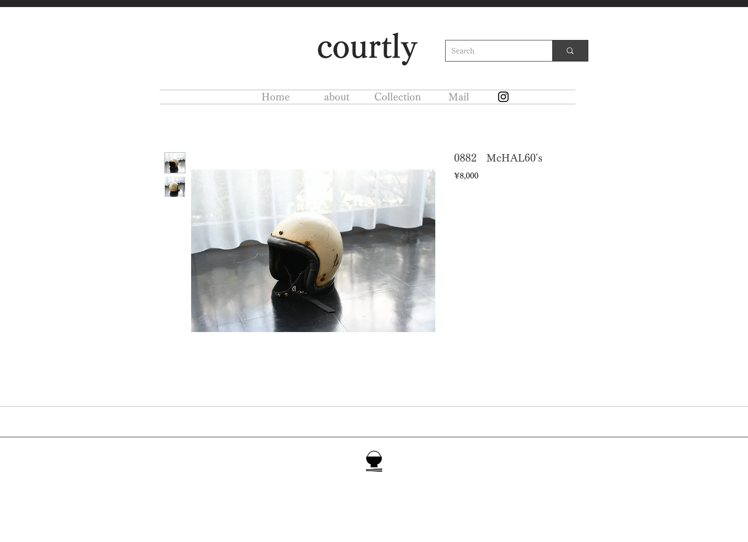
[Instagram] (503, 97)
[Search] (492, 50)
